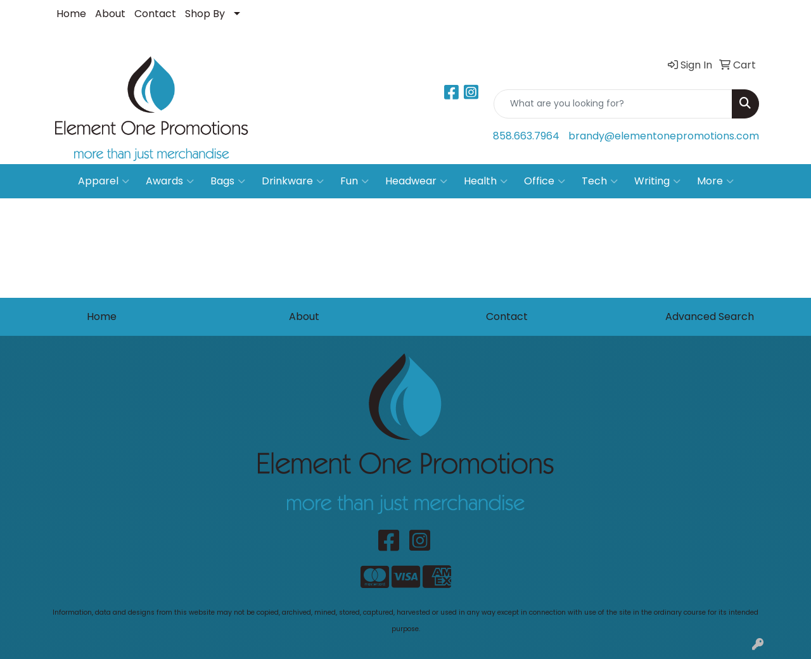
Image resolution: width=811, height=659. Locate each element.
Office (544, 181)
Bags (227, 181)
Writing (657, 181)
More (715, 181)
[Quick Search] (613, 103)
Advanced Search (709, 316)
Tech (600, 181)
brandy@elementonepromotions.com (663, 136)
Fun (354, 181)
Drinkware (293, 181)
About (110, 13)
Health (486, 181)
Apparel (103, 181)
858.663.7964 (526, 136)
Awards (170, 181)
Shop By (205, 13)
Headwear (416, 181)
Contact (155, 13)
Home (71, 13)
